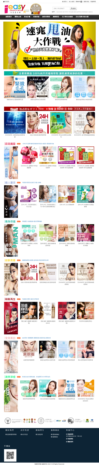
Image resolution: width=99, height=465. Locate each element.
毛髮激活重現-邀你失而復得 (30, 299)
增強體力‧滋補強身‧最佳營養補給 (32, 221)
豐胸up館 (18, 16)
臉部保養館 (46, 16)
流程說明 (39, 434)
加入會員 (71, 1)
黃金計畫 (27, 16)
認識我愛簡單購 (11, 434)
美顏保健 (36, 16)
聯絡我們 (69, 441)
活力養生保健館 (67, 16)
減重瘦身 (9, 16)
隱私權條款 (55, 434)
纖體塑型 (56, 16)
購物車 (79, 1)
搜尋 (73, 8)
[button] (10, 45)
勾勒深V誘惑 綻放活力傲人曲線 (31, 182)
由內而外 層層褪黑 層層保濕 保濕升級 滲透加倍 (36, 338)
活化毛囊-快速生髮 (82, 16)
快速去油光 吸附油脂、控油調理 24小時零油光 (36, 376)
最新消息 (86, 1)
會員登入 (64, 1)
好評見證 (24, 434)
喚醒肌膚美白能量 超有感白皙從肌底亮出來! (35, 260)
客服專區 (93, 1)
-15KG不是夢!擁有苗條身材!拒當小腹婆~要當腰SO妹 (38, 143)
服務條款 (54, 437)
